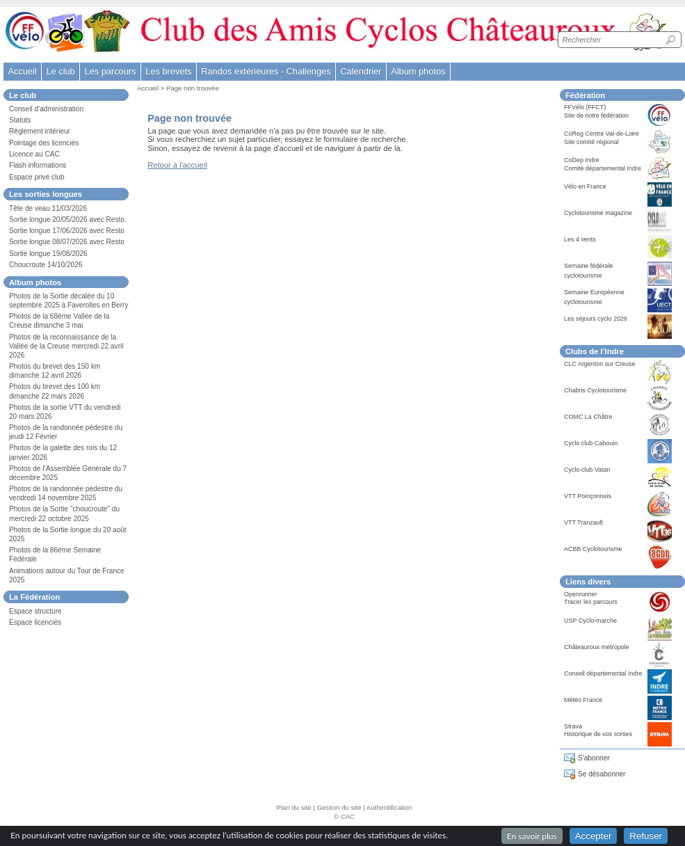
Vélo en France (585, 186)
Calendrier (360, 71)
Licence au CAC (34, 154)
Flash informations (37, 165)
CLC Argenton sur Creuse (600, 363)
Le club (60, 71)
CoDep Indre (581, 160)
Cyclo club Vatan (587, 469)
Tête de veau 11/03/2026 (48, 208)
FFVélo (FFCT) (585, 107)
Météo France (583, 699)
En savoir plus (532, 836)
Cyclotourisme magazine (598, 212)
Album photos (418, 71)
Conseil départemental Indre (603, 673)
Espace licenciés (35, 622)
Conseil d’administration (46, 109)
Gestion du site (339, 807)
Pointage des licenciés (44, 143)
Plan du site (294, 807)
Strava (573, 726)
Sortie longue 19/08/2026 (48, 253)
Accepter (593, 836)
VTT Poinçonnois (587, 496)
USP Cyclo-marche (590, 620)
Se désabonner (601, 774)
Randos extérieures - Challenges (265, 71)
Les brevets (168, 71)
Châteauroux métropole (596, 647)
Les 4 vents (580, 239)
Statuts (20, 120)
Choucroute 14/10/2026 (45, 265)
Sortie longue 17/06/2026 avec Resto (66, 230)
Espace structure (35, 611)
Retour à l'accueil (177, 165)
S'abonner (594, 758)
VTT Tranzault (583, 522)
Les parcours (110, 71)
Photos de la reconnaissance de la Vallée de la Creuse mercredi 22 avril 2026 (66, 346)
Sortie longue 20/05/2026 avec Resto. (68, 219)
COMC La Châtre (588, 416)
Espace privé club (37, 177)
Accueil (22, 71)
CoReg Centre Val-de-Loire (601, 133)
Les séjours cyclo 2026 (595, 318)
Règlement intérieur (39, 131)
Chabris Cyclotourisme (595, 390)
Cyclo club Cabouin (591, 443)
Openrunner (580, 594)
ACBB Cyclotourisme (593, 548)
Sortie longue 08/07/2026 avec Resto (66, 242)
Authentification (389, 807)
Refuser (645, 836)
